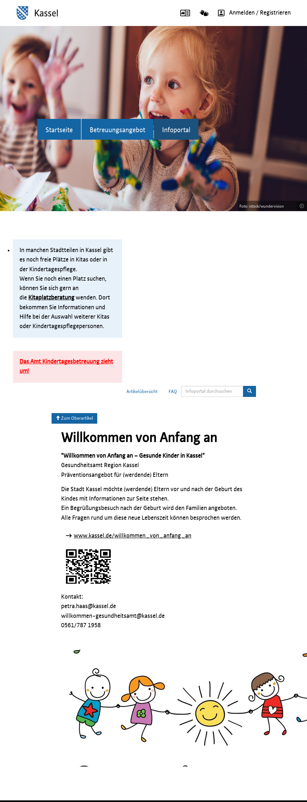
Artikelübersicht (142, 391)
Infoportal (176, 130)
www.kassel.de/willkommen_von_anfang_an (132, 536)
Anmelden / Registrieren (252, 13)
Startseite (59, 130)
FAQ (173, 391)
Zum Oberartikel (74, 418)
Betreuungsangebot (117, 130)
